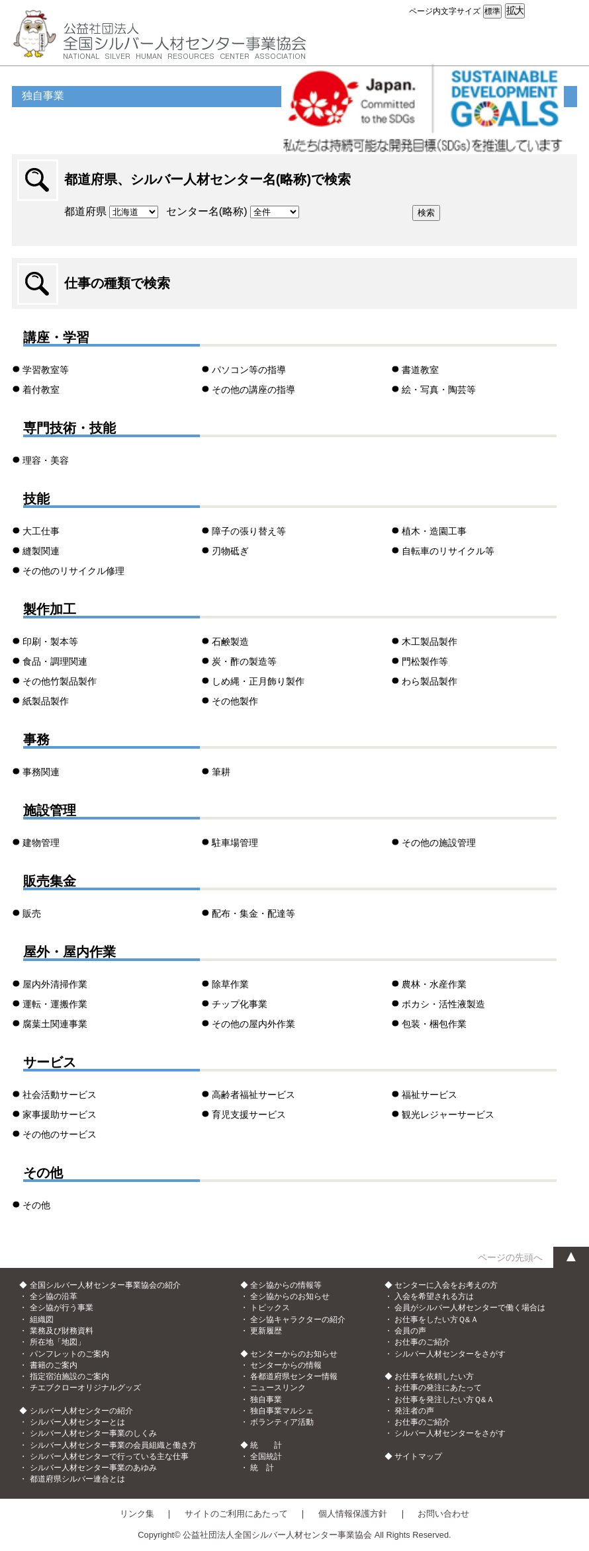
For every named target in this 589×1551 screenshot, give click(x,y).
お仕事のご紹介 (422, 1342)
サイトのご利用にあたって (236, 1514)
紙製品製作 (46, 701)
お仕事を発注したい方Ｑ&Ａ (444, 1400)
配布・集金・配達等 (253, 913)
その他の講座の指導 (253, 389)
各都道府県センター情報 (294, 1376)
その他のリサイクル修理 (73, 571)
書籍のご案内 (53, 1365)
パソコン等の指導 (249, 369)
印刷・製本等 (50, 641)
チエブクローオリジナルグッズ (85, 1388)
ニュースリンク (278, 1388)
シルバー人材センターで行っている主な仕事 (109, 1456)
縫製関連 (41, 551)
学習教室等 (46, 369)
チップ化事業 (239, 1004)
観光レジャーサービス (448, 1114)
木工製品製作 (429, 641)
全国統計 (266, 1456)
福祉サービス (429, 1094)
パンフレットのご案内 (69, 1354)
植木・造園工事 (434, 531)
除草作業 (230, 984)
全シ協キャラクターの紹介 (297, 1319)
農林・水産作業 (434, 984)
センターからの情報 (286, 1365)
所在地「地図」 (57, 1342)
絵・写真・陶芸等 (439, 389)
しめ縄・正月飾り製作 (258, 681)
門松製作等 (425, 661)
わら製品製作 (429, 681)
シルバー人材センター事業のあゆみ (93, 1468)
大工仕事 (41, 531)
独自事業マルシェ (282, 1411)
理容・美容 (46, 460)
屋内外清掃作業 (55, 984)
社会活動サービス (60, 1094)
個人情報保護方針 (352, 1514)
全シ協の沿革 (53, 1296)
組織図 (42, 1319)
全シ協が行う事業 (61, 1308)
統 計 (262, 1468)
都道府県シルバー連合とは (77, 1479)
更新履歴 (266, 1331)
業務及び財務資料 (61, 1331)
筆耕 (221, 772)
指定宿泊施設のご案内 (69, 1376)
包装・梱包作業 (434, 1024)
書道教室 (420, 369)
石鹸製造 (230, 641)
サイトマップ (418, 1456)
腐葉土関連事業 (55, 1024)
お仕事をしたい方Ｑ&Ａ (436, 1319)
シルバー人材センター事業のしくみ (93, 1433)
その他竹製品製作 (60, 681)
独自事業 (266, 1400)
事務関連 (41, 772)
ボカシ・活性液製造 (443, 1004)
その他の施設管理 (439, 842)
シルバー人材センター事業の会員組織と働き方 (113, 1445)
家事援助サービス (60, 1114)
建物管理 (41, 842)
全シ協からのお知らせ (290, 1296)
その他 (36, 1205)
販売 (32, 913)
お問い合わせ (443, 1514)
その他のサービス (60, 1134)
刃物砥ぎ (230, 551)
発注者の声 (414, 1411)
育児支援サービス (249, 1114)
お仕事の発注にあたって (438, 1388)
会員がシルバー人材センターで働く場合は (469, 1308)
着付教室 (41, 389)
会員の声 (410, 1331)
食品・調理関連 (55, 661)
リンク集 (137, 1514)
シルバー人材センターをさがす (450, 1354)
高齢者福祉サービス (253, 1094)
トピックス (270, 1308)
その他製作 (235, 701)
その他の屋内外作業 (253, 1024)
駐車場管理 (235, 842)
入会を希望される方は (434, 1296)
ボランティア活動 (282, 1422)
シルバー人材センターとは (77, 1422)
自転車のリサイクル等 (448, 551)
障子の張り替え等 (249, 531)
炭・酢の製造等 (244, 661)
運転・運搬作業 (55, 1004)
